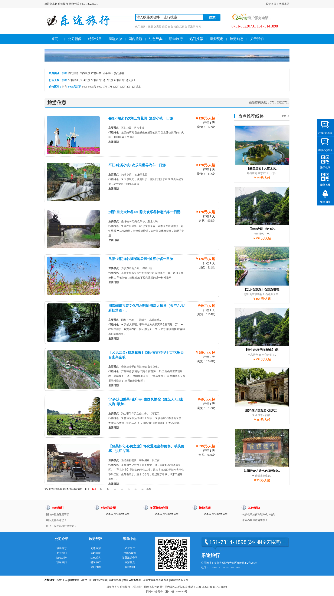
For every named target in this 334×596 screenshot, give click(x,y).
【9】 (142, 488)
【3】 (100, 488)
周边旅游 (115, 39)
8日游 (117, 80)
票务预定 (216, 39)
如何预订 (130, 548)
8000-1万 (102, 86)
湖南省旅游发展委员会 (155, 580)
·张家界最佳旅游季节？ (255, 520)
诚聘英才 (61, 548)
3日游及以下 (75, 80)
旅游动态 (236, 39)
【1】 (87, 488)
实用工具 (62, 580)
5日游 (94, 80)
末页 (148, 488)
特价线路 (95, 39)
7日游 (110, 80)
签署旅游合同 (129, 557)
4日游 (87, 80)
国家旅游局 (115, 580)
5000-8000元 (89, 86)
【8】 (135, 488)
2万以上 (136, 86)
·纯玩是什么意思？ (56, 520)
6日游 (102, 80)
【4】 (107, 488)
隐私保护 (61, 557)
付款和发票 (129, 552)
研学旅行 (176, 39)
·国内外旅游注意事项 (57, 514)
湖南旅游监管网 (179, 580)
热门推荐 (196, 39)
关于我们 (257, 39)
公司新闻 (75, 39)
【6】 (121, 488)
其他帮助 (130, 567)
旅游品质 (130, 562)
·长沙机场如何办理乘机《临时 (258, 514)
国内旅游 (135, 39)
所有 (64, 86)
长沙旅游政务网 (98, 580)
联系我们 (61, 562)
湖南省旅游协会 (132, 580)
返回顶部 (325, 202)
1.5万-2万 (125, 86)
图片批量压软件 (78, 580)
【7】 (128, 488)
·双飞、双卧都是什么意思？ (61, 525)
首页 (54, 39)
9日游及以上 (129, 80)
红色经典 (156, 39)
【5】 (114, 488)
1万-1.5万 (113, 86)
